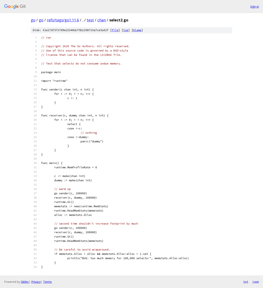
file (115, 30)
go (33, 20)
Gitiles (25, 282)
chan (101, 20)
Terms (47, 282)
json (255, 281)
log (125, 30)
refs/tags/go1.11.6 (63, 20)
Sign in (254, 6)
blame (137, 30)
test (90, 20)
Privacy (36, 282)
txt (245, 281)
